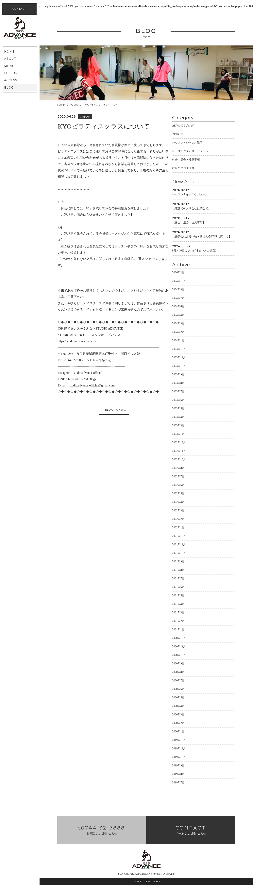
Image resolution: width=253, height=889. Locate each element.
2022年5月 (185, 497)
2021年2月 (185, 625)
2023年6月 (185, 404)
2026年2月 (185, 276)
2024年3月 (185, 327)
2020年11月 (186, 650)
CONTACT (19, 169)
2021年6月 (185, 591)
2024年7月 (185, 302)
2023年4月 (185, 421)
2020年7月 (185, 684)
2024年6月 (185, 310)
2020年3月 (185, 718)
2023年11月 (186, 361)
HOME (61, 105)
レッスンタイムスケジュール (197, 151)
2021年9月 (185, 565)
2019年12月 (186, 744)
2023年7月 (185, 395)
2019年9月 (185, 769)
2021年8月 (185, 574)
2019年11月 (186, 752)
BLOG (74, 105)
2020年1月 (185, 735)
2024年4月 (185, 319)
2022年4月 (185, 506)
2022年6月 (185, 489)
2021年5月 (185, 599)
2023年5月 (185, 412)
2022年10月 (186, 463)
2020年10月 (186, 659)
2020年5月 (185, 701)
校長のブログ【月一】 (193, 168)
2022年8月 (185, 472)
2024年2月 (185, 336)
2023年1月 (185, 438)
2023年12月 (186, 353)
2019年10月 (186, 761)
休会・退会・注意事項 (193, 159)
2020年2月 (185, 727)
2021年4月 (185, 608)
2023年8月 (185, 387)
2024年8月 (185, 293)
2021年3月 (185, 616)
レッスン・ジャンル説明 (194, 142)
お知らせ (185, 134)
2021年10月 (186, 557)
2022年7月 (185, 480)
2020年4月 (185, 710)
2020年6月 (185, 693)
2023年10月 (186, 370)
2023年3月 (185, 429)
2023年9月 (185, 378)
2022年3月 (185, 514)
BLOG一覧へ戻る (115, 422)
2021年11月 (186, 548)
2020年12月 (186, 642)
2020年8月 (185, 676)
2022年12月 (186, 446)
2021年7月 (185, 582)
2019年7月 (185, 786)
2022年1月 (185, 531)
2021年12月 (186, 540)
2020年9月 (185, 667)
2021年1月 (185, 633)
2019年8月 (185, 778)
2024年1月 (185, 344)
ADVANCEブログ (190, 125)
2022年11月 (186, 455)
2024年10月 (186, 285)
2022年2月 (185, 523)
